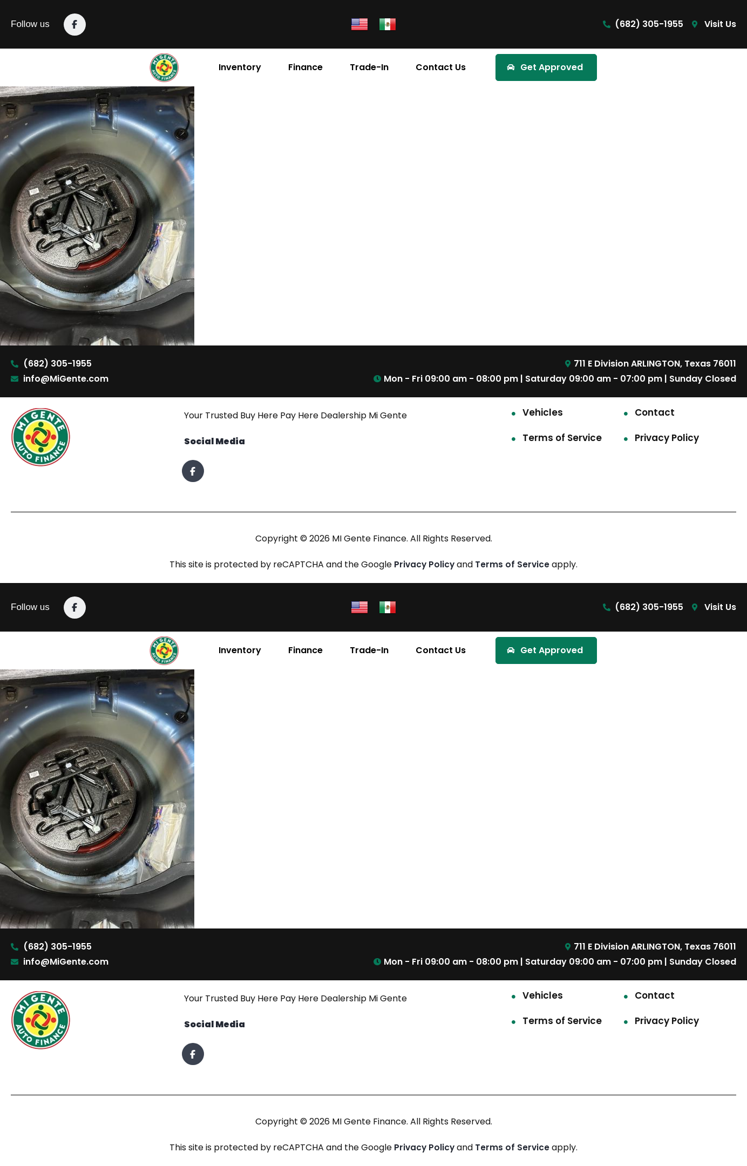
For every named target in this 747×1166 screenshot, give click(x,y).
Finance (305, 67)
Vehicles (542, 412)
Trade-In (369, 67)
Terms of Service (562, 437)
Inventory (240, 67)
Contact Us (441, 67)
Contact (655, 412)
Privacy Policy (667, 437)
